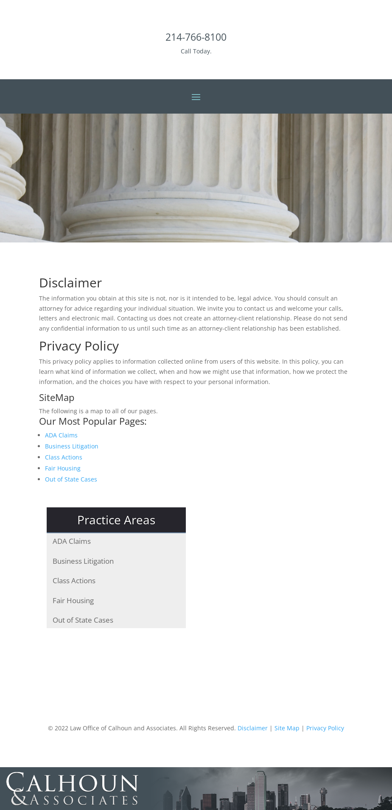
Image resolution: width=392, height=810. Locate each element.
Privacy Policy (325, 728)
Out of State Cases (71, 479)
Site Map (287, 728)
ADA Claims (61, 435)
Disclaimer (253, 728)
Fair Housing (63, 468)
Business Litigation (71, 446)
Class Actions (63, 457)
